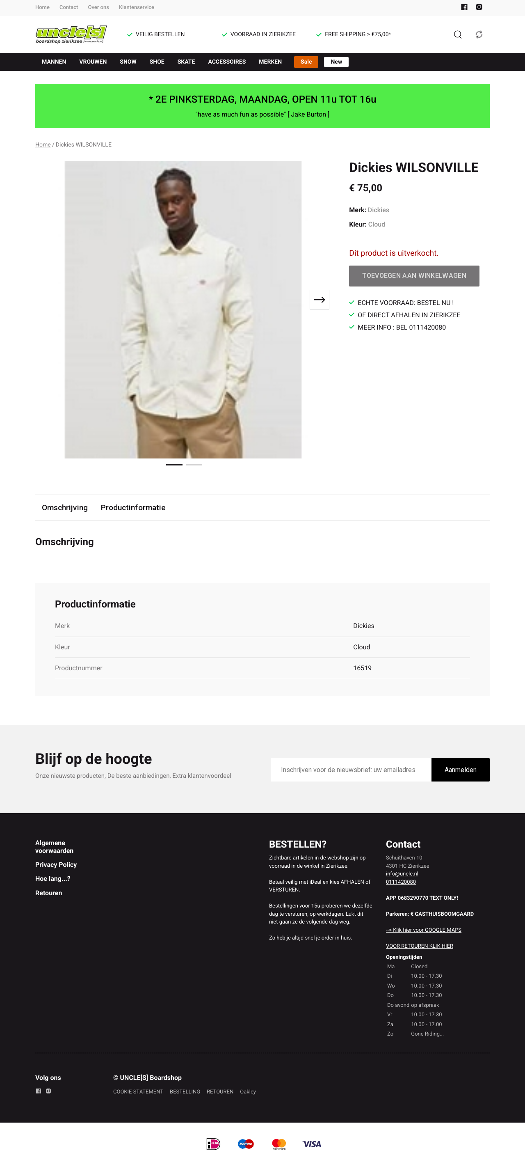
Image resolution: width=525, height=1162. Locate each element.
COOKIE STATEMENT (138, 1092)
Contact (68, 8)
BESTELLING (185, 1092)
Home (42, 8)
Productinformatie (133, 507)
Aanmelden (461, 770)
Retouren (48, 893)
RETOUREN (220, 1092)
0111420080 (401, 882)
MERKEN (270, 62)
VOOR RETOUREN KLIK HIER (419, 946)
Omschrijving (65, 507)
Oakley (248, 1092)
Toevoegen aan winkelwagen (414, 276)
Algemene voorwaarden (54, 846)
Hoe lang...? (53, 878)
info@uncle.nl (402, 874)
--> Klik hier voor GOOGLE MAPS (423, 930)
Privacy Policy (56, 865)
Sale (306, 62)
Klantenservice (136, 8)
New (336, 62)
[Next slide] (319, 299)
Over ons (98, 8)
